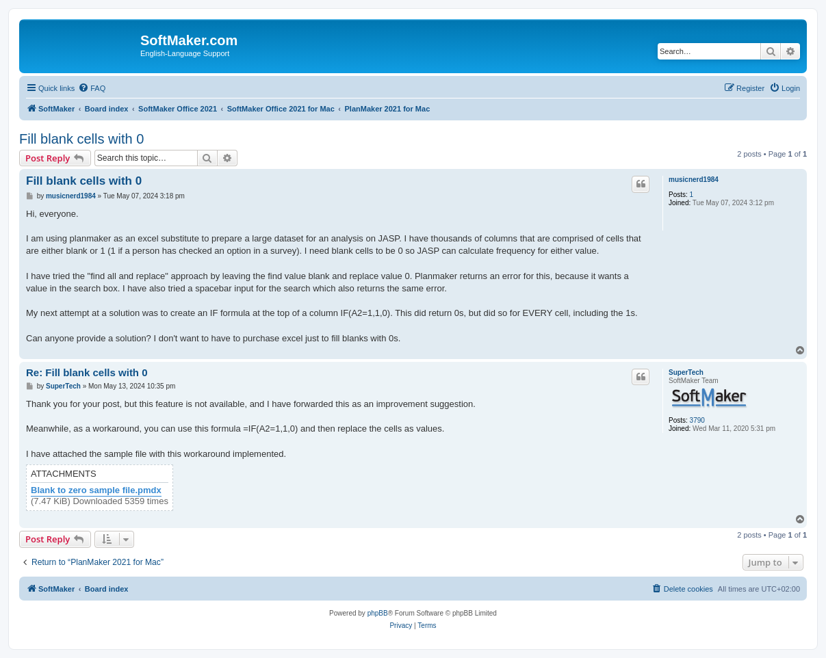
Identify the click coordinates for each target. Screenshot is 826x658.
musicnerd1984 (694, 179)
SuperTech (686, 372)
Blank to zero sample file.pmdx (96, 490)
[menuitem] (91, 88)
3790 (697, 420)
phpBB (377, 613)
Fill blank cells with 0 (81, 138)
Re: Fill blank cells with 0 (87, 372)
